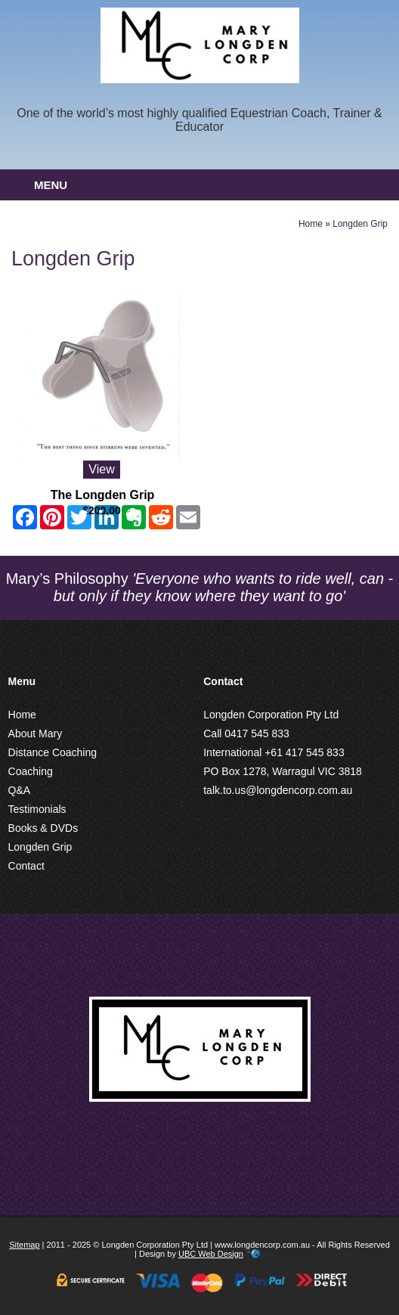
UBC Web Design (210, 1253)
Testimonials (37, 809)
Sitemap (24, 1244)
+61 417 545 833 (304, 752)
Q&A (19, 790)
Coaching (30, 771)
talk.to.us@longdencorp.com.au (277, 790)
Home (310, 224)
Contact (26, 866)
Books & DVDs (43, 828)
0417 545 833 (256, 733)
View (101, 469)
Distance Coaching (52, 752)
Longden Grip (360, 224)
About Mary (35, 733)
